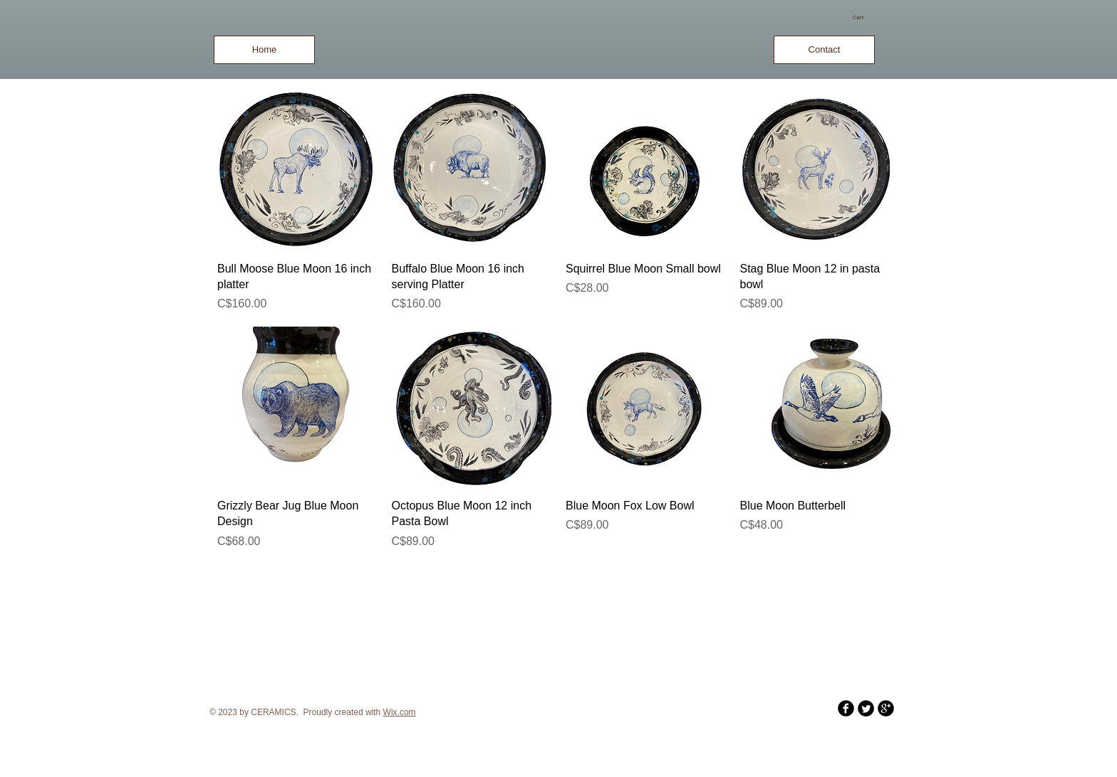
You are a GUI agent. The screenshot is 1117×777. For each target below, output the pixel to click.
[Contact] (824, 50)
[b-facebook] (846, 708)
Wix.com (399, 712)
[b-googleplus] (886, 708)
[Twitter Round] (866, 708)
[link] (864, 17)
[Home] (264, 50)
